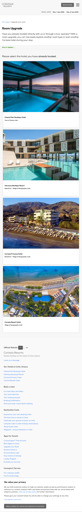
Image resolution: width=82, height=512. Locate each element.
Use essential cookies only (12, 499)
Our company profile (11, 473)
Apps (8, 22)
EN (3, 22)
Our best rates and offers (13, 391)
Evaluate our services (12, 462)
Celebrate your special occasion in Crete (19, 420)
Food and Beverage (11, 476)
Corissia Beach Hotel (12, 380)
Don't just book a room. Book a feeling (18, 403)
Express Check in (10, 450)
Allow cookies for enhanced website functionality (25, 506)
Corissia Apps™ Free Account (15, 440)
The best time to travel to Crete (16, 417)
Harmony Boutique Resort (14, 374)
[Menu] (77, 5)
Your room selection (11, 394)
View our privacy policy (28, 492)
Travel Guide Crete (11, 427)
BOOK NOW (67, 5)
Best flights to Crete (11, 443)
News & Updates (8, 47)
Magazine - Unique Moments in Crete (18, 430)
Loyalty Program (10, 459)
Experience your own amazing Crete (17, 414)
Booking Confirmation (12, 400)
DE (27, 348)
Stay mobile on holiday (12, 456)
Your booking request (12, 397)
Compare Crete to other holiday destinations (21, 424)
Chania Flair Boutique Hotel (14, 371)
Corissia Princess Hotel (13, 377)
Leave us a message (11, 360)
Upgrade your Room (11, 447)
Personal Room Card (11, 453)
